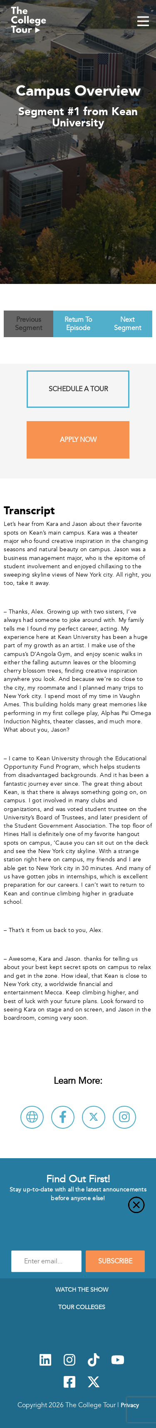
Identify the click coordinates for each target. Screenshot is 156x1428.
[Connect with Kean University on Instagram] (124, 1117)
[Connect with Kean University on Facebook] (62, 1117)
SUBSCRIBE (115, 1261)
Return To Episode (78, 324)
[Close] (78, 1209)
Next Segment (127, 324)
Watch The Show (81, 1289)
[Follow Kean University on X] (93, 1117)
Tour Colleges (81, 1307)
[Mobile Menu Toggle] (143, 22)
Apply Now (78, 440)
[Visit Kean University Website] (32, 1117)
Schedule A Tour (78, 389)
